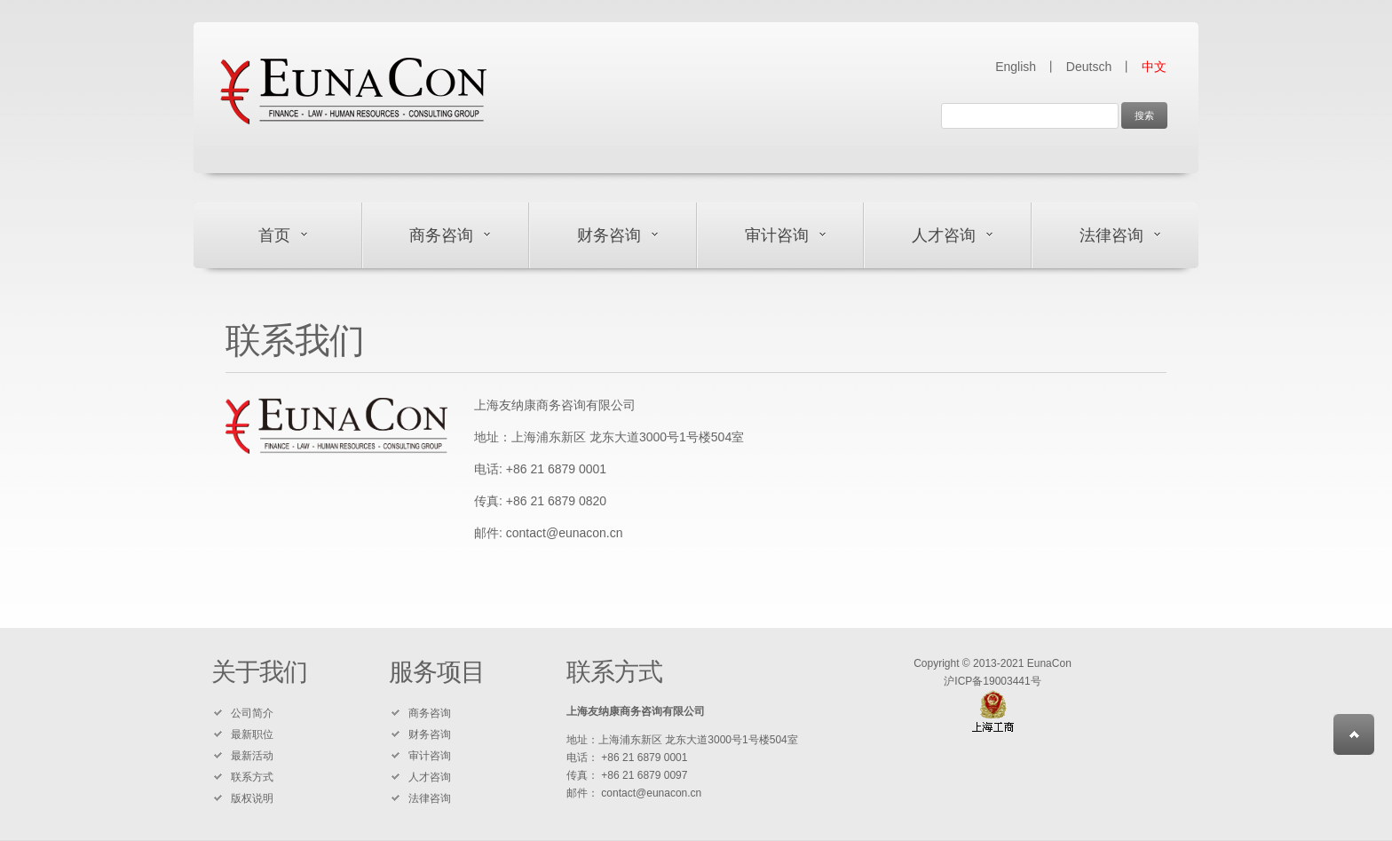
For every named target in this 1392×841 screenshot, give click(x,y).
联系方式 (252, 777)
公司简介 (252, 713)
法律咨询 (1111, 235)
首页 (274, 235)
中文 (1154, 67)
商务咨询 (441, 235)
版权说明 (252, 798)
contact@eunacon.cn (564, 533)
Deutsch (1088, 67)
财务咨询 (609, 235)
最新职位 (252, 734)
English (1015, 67)
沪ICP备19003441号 (992, 681)
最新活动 (252, 756)
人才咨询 (944, 235)
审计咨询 (777, 235)
